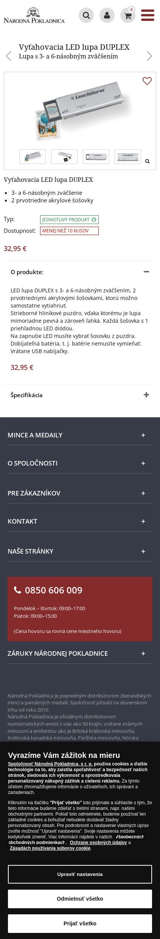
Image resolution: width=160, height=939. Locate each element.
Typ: (9, 219)
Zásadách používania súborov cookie (50, 851)
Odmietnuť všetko (80, 902)
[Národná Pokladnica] (34, 15)
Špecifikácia (27, 395)
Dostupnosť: (20, 230)
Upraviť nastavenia (80, 878)
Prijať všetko (80, 927)
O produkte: (27, 272)
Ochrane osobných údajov (98, 846)
